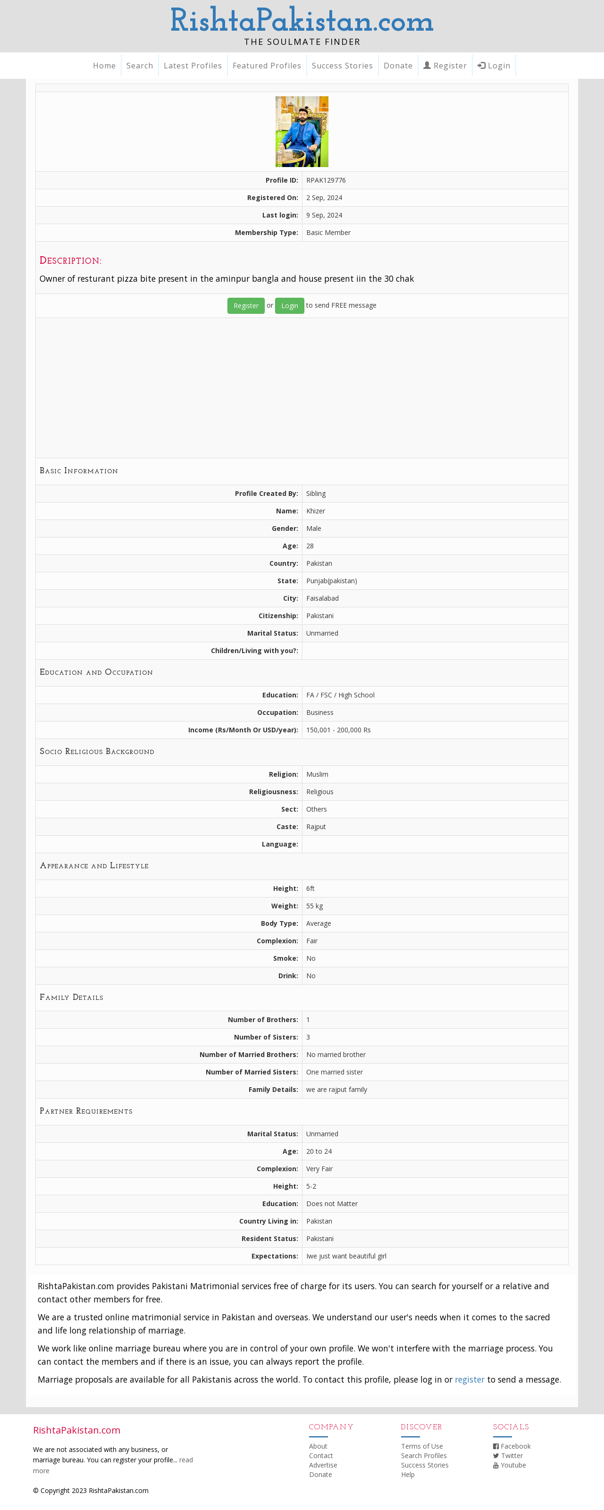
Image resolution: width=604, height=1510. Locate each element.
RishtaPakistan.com (302, 22)
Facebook (512, 1446)
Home (104, 65)
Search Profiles (424, 1455)
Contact (321, 1455)
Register (445, 65)
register (470, 1379)
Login (494, 65)
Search (139, 65)
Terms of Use (422, 1446)
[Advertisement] (302, 388)
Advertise (323, 1464)
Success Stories (342, 65)
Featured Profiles (267, 65)
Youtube (509, 1464)
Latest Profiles (193, 65)
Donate (398, 65)
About (318, 1446)
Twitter (508, 1455)
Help (408, 1474)
